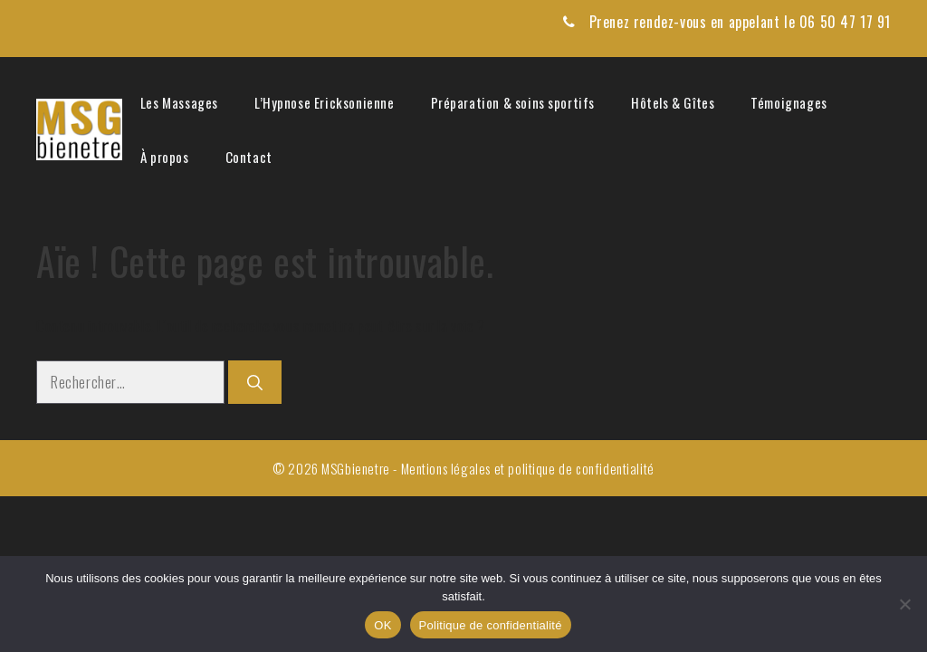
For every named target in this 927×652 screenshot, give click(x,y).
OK (382, 625)
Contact (248, 157)
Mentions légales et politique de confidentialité (528, 468)
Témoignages (788, 102)
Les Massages (179, 102)
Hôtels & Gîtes (672, 102)
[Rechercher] (255, 382)
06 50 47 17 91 (845, 22)
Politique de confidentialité (490, 625)
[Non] (904, 604)
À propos (164, 157)
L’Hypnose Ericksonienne (324, 102)
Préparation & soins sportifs (513, 102)
